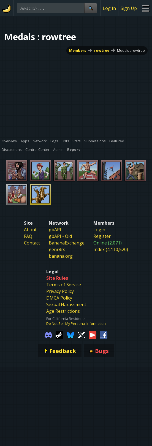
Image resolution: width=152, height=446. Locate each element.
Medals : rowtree (131, 50)
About (30, 230)
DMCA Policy (59, 298)
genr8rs (57, 249)
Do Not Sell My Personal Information (76, 323)
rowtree (101, 50)
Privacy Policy (60, 291)
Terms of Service (63, 285)
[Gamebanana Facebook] (103, 335)
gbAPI (55, 230)
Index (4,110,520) (110, 249)
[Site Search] (90, 8)
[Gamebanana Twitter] (81, 335)
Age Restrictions (63, 311)
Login (99, 230)
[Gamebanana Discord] (48, 335)
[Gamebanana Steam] (59, 335)
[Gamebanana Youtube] (92, 335)
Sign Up (129, 8)
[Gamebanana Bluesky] (70, 335)
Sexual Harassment (66, 304)
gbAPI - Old (60, 236)
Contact (32, 243)
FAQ (28, 236)
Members (77, 50)
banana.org (61, 256)
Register (102, 236)
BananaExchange (67, 243)
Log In (109, 8)
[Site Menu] (145, 8)
